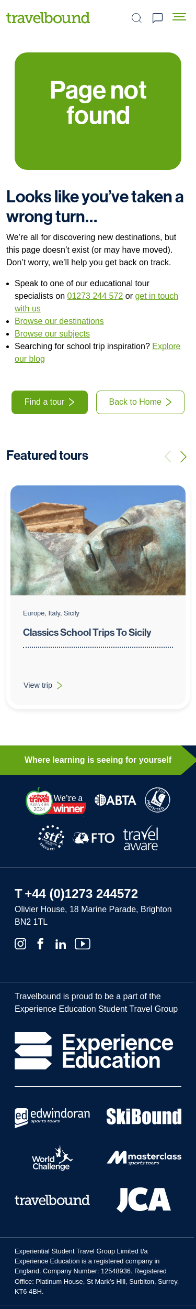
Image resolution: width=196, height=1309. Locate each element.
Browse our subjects (52, 333)
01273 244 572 (95, 295)
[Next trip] (183, 456)
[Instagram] (20, 942)
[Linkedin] (60, 942)
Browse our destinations (59, 321)
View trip (49, 698)
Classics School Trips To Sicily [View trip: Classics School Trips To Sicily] (87, 643)
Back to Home (135, 401)
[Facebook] (40, 942)
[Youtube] (82, 942)
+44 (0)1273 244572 (81, 893)
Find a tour (44, 401)
